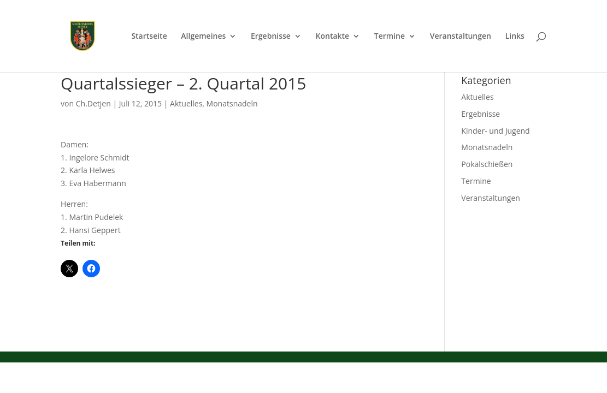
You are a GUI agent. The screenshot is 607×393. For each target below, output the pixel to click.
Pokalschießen (486, 164)
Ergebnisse (271, 36)
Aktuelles (186, 103)
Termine (389, 36)
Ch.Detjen (93, 103)
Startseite (149, 36)
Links (515, 36)
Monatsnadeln (232, 103)
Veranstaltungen (460, 36)
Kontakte (333, 36)
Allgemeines (203, 36)
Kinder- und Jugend (495, 131)
